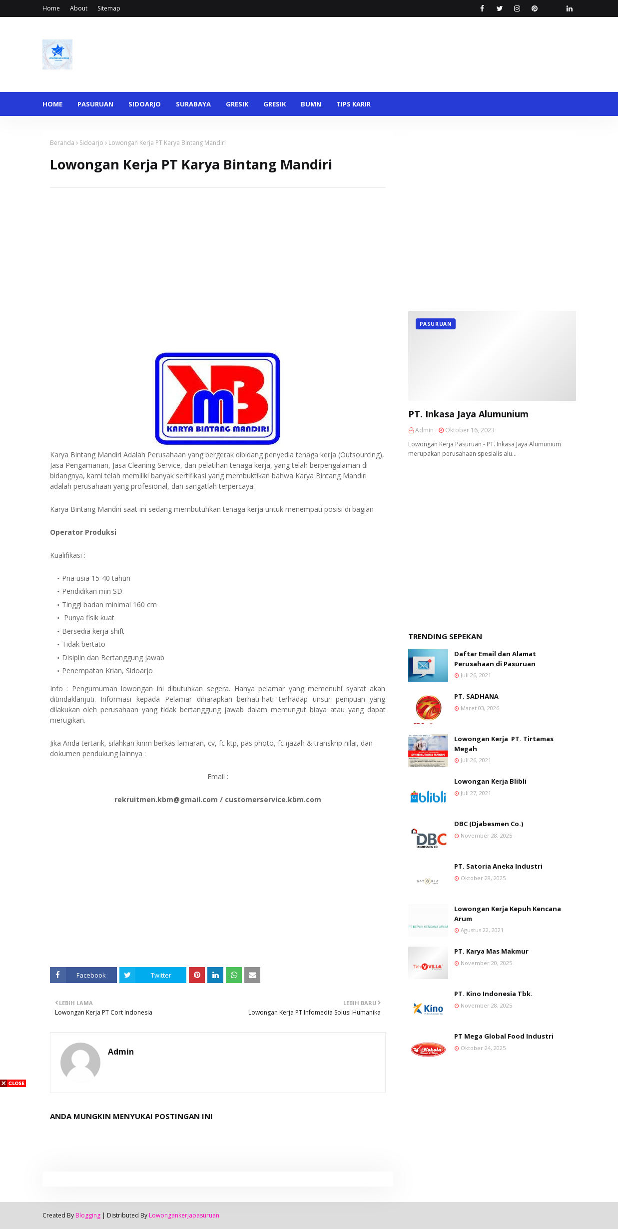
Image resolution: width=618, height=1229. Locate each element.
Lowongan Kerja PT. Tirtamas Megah (504, 743)
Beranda (62, 142)
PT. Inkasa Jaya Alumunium (468, 414)
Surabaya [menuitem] (193, 103)
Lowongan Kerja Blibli (490, 781)
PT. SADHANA (476, 696)
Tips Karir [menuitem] (353, 103)
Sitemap (108, 8)
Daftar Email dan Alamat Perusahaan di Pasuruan (495, 658)
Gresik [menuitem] (237, 103)
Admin (121, 1051)
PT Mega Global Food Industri (504, 1036)
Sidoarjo (91, 142)
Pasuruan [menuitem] (95, 103)
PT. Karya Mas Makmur (491, 951)
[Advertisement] (218, 258)
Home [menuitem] (52, 103)
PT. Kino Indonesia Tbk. (493, 993)
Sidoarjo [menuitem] (144, 103)
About (78, 8)
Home (51, 8)
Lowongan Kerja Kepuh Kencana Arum (507, 913)
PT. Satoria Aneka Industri (498, 866)
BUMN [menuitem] (311, 103)
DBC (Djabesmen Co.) (488, 823)
